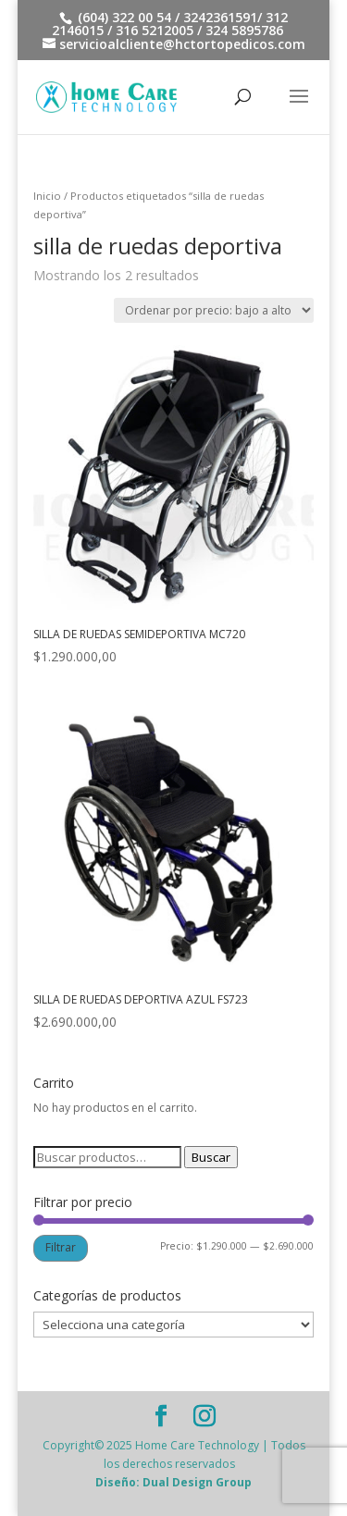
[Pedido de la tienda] (214, 310)
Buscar (211, 1157)
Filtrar (60, 1247)
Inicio (47, 196)
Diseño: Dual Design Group (173, 1482)
